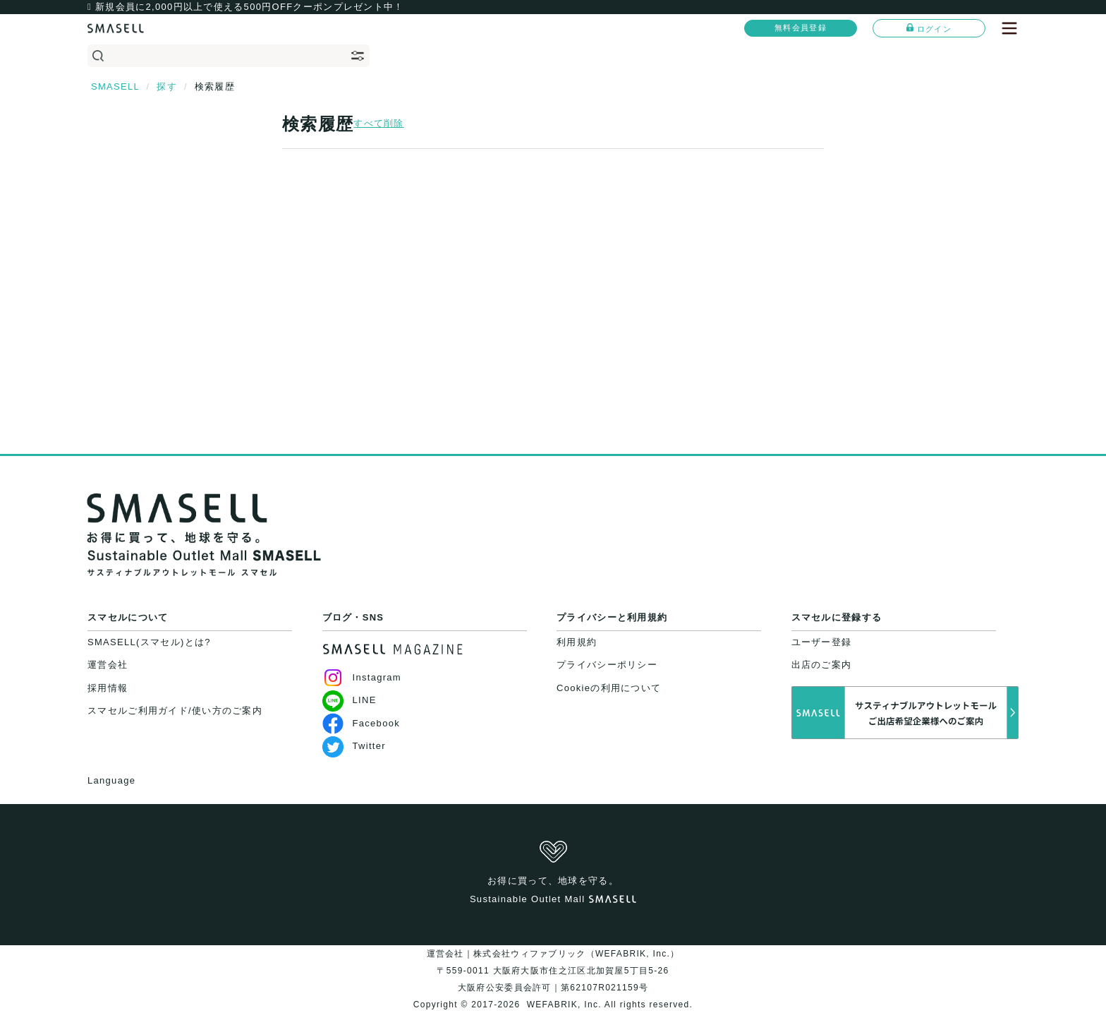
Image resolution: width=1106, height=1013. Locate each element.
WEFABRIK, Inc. (563, 1004)
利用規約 (577, 642)
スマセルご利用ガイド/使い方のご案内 (174, 710)
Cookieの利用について (609, 688)
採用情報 (107, 688)
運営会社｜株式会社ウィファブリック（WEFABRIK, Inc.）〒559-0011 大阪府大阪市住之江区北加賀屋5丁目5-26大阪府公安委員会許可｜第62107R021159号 (553, 971)
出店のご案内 (821, 664)
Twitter (354, 746)
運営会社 (107, 664)
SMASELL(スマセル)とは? (149, 642)
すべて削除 (378, 123)
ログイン (929, 28)
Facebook (361, 723)
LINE (349, 700)
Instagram (362, 677)
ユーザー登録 (821, 642)
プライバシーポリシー (607, 664)
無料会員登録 (800, 27)
